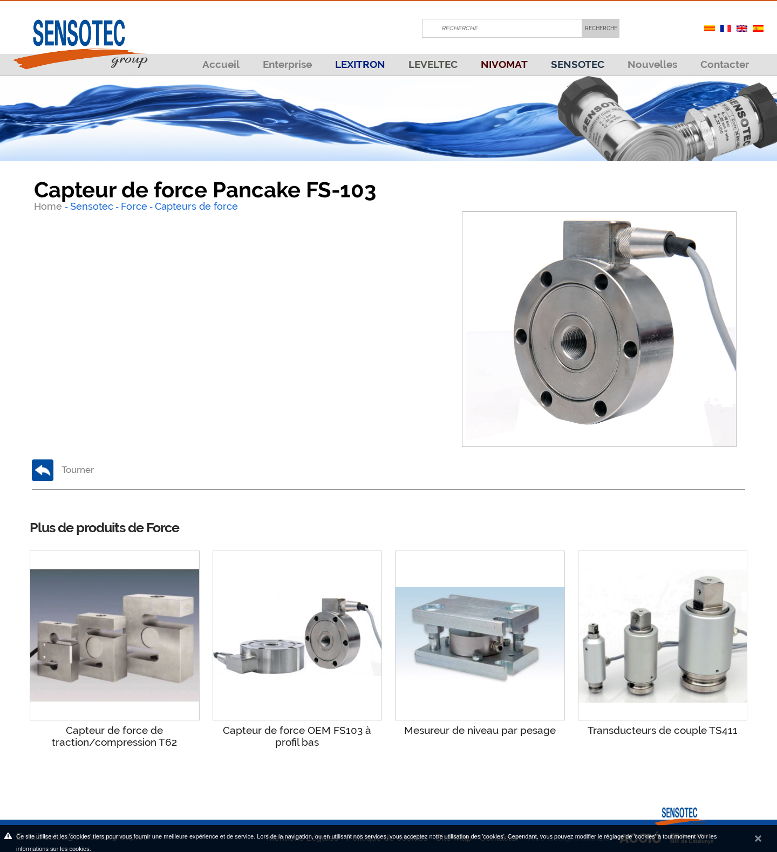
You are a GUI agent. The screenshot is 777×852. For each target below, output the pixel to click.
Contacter (724, 64)
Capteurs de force (196, 206)
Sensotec (91, 206)
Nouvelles (652, 64)
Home (49, 206)
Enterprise (287, 64)
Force (134, 206)
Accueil (221, 64)
